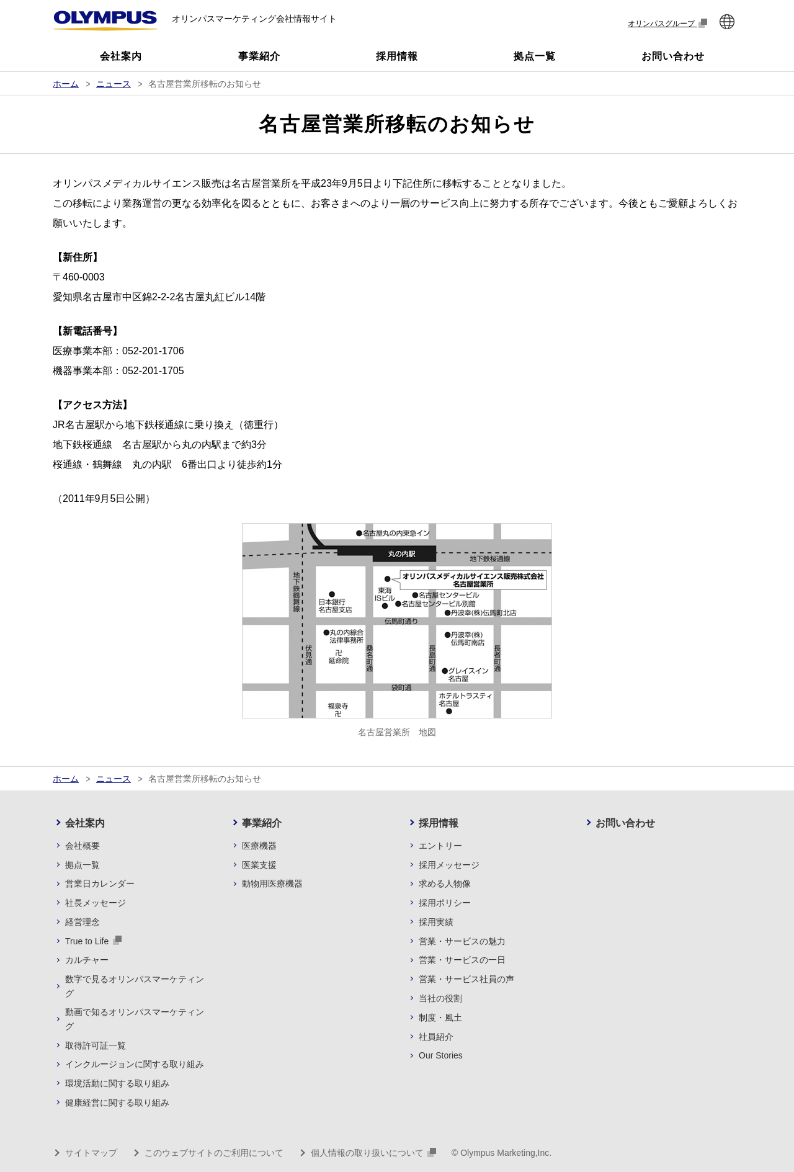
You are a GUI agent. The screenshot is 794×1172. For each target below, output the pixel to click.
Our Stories (441, 1055)
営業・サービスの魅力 (462, 941)
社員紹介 (436, 1037)
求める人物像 (445, 883)
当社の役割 (440, 998)
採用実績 (436, 922)
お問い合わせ (625, 823)
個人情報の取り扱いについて (374, 1153)
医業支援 (259, 865)
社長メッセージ (95, 903)
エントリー (440, 846)
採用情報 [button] (397, 56)
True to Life (93, 941)
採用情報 (438, 823)
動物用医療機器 (272, 883)
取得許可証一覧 (95, 1045)
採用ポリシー (445, 903)
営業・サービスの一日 (462, 960)
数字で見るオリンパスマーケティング (134, 986)
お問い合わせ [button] (673, 56)
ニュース (113, 84)
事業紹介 (262, 823)
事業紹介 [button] (259, 56)
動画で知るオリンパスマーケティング (134, 1019)
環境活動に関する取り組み (117, 1083)
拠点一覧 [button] (535, 56)
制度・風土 (440, 1017)
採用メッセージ (449, 865)
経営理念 (82, 922)
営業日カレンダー (100, 883)
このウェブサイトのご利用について (214, 1153)
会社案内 (85, 823)
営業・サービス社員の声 (466, 979)
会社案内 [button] (121, 56)
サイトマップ (91, 1153)
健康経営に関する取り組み (117, 1102)
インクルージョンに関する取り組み (134, 1064)
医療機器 (259, 846)
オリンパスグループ (667, 23)
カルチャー (87, 960)
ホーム (66, 84)
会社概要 (82, 846)
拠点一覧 (82, 865)
